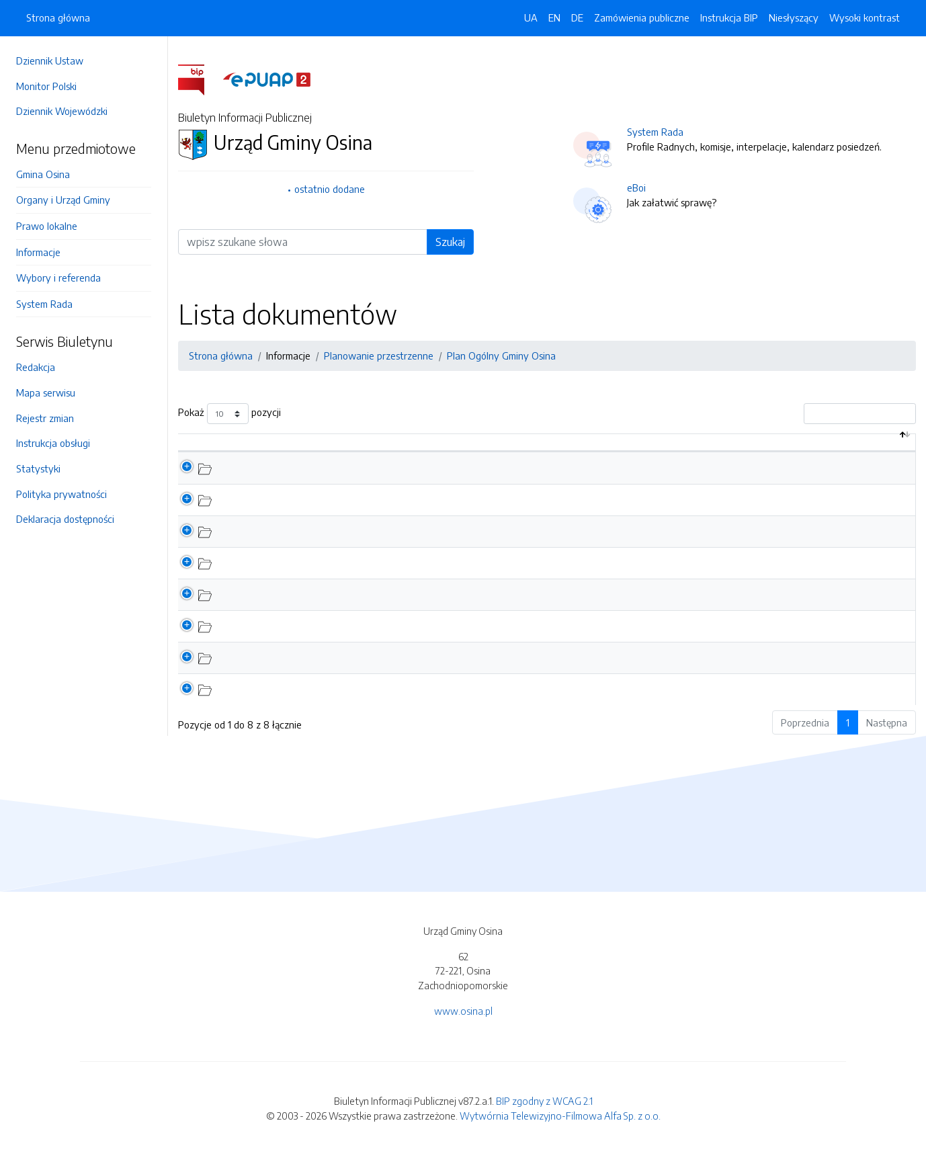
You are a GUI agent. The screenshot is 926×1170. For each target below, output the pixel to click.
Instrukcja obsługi (53, 443)
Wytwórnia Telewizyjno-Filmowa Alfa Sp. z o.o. (560, 1130)
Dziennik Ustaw (49, 60)
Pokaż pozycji (229, 413)
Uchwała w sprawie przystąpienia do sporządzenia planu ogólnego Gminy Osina (389, 704)
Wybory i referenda (58, 277)
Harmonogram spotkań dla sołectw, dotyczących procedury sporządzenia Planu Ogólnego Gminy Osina (439, 640)
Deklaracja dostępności (65, 519)
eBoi (636, 187)
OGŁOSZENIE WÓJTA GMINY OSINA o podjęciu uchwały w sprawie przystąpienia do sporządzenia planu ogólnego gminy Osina (490, 608)
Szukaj (450, 242)
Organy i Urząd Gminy (63, 200)
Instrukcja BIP (729, 17)
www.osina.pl (463, 1025)
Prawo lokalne (46, 226)
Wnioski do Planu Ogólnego (277, 513)
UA (531, 17)
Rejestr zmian (45, 418)
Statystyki (38, 468)
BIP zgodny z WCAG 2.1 (544, 1116)
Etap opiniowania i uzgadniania (285, 545)
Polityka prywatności (61, 494)
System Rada (44, 304)
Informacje (38, 252)
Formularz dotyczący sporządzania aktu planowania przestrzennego (364, 672)
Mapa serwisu (45, 392)
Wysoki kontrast (864, 17)
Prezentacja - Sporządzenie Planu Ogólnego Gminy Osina (341, 577)
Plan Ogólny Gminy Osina (501, 355)
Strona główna (58, 17)
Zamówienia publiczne (641, 17)
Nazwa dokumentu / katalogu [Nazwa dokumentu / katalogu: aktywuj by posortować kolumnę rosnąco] (291, 449)
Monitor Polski (46, 86)
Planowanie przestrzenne (378, 355)
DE (577, 17)
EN (554, 17)
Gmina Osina (43, 174)
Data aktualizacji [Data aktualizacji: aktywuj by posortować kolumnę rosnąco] (848, 449)
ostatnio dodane (329, 189)
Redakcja (35, 367)
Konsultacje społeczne (266, 482)
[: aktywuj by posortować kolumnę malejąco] (194, 449)
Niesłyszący (793, 17)
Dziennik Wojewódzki (62, 111)
